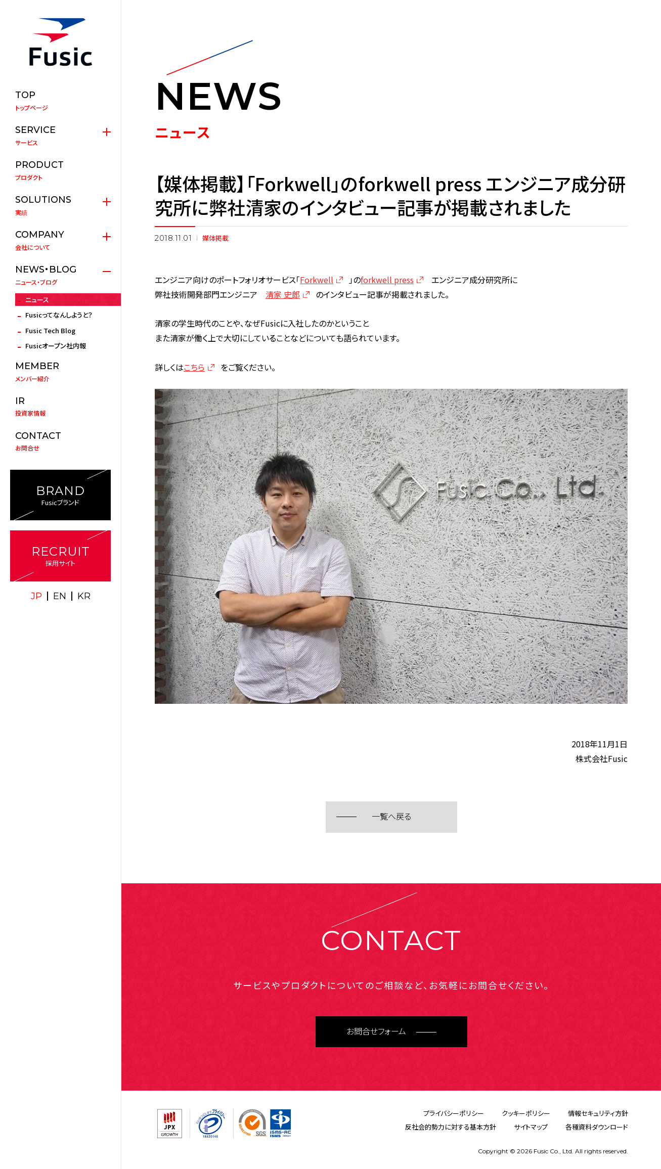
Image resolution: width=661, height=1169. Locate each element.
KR (84, 596)
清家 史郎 (283, 294)
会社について (60, 240)
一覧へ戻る (391, 817)
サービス (60, 135)
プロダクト (60, 170)
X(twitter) (49, 616)
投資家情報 (60, 406)
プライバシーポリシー (453, 1113)
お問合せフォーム (376, 1032)
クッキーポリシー (526, 1113)
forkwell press (387, 280)
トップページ (60, 100)
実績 (60, 205)
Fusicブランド (60, 495)
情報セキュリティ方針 (598, 1113)
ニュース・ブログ (60, 275)
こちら (194, 367)
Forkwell (316, 280)
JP (36, 596)
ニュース (37, 299)
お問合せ (60, 441)
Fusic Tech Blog (50, 330)
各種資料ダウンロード (596, 1127)
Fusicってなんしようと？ (59, 315)
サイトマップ (531, 1127)
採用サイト (60, 556)
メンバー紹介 (60, 372)
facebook (71, 616)
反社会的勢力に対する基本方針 (450, 1127)
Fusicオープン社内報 (55, 345)
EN (59, 596)
